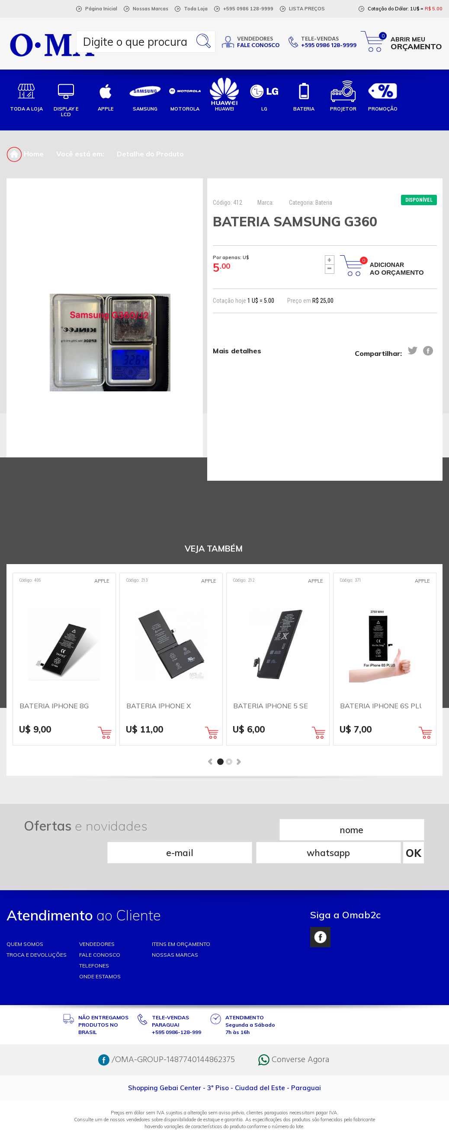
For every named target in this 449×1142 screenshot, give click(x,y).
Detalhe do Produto (150, 153)
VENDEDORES (97, 920)
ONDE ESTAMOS (100, 953)
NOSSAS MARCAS (175, 931)
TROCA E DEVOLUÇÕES (36, 931)
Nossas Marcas (150, 9)
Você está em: (80, 153)
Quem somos (24, 920)
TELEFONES (94, 942)
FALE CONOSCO (99, 931)
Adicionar (397, 268)
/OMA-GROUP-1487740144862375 (166, 1036)
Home (25, 153)
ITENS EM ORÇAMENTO (181, 920)
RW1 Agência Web (224, 1132)
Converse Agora (293, 1036)
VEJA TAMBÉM (213, 549)
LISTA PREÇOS (307, 9)
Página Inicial (101, 9)
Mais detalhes (237, 351)
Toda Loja (196, 9)
